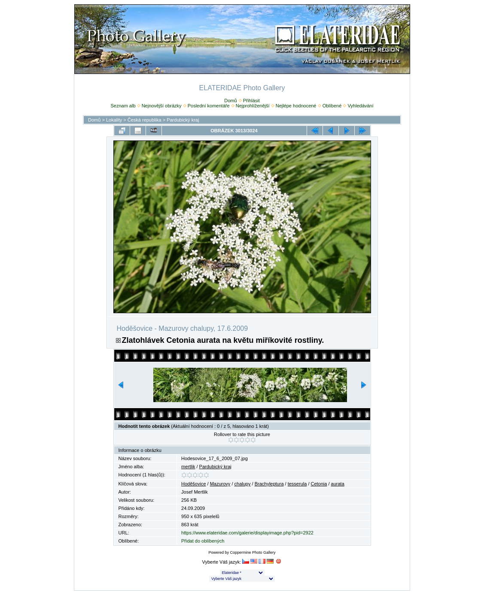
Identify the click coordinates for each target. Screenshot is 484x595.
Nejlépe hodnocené (296, 105)
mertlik (188, 466)
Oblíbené (332, 105)
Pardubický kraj (183, 119)
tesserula (297, 483)
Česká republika (144, 119)
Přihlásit (251, 100)
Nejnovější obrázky (162, 105)
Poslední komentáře (209, 105)
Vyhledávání (360, 105)
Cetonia (319, 483)
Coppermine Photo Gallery (252, 552)
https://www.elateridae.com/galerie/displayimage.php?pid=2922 (247, 532)
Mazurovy (220, 483)
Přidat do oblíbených (202, 540)
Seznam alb (122, 105)
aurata (337, 483)
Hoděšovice (193, 483)
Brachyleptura (269, 483)
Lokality (114, 119)
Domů (230, 100)
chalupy (242, 483)
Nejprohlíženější (253, 105)
